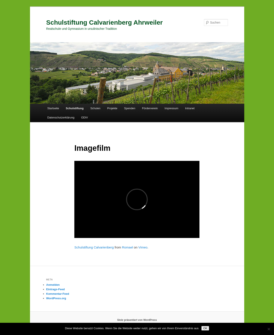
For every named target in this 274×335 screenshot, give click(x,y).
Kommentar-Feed (57, 293)
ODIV (84, 117)
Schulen (95, 108)
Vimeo (142, 247)
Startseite (53, 108)
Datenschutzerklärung (60, 117)
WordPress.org (56, 298)
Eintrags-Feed (55, 289)
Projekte (112, 108)
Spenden (129, 108)
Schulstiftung (75, 108)
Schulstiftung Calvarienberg (94, 247)
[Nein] (269, 329)
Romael (127, 247)
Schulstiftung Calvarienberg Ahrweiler (104, 22)
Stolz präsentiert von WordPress (137, 320)
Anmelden (53, 284)
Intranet (190, 108)
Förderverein (150, 108)
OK (205, 328)
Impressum (171, 108)
